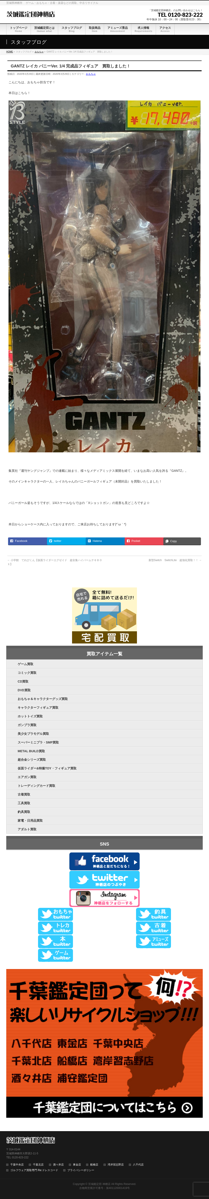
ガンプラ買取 (27, 725)
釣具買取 (24, 812)
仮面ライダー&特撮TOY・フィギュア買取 (47, 768)
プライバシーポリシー (80, 1170)
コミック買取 (27, 673)
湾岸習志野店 (116, 1164)
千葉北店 (38, 1164)
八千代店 (138, 1164)
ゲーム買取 (25, 664)
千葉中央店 (17, 1164)
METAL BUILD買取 (31, 751)
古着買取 (24, 794)
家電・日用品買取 (30, 820)
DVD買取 (24, 690)
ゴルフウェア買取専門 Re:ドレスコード (34, 1170)
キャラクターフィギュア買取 (38, 707)
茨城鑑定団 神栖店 (99, 1184)
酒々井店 (58, 1164)
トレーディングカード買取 (36, 785)
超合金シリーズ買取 (32, 759)
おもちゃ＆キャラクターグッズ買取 (43, 699)
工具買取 (24, 803)
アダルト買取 (27, 829)
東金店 (77, 1164)
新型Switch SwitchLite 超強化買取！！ (175, 560)
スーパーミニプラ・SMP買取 (38, 742)
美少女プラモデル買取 (33, 733)
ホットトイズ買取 (30, 716)
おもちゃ (91, 74)
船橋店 (94, 1164)
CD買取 (23, 681)
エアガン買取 (27, 777)
